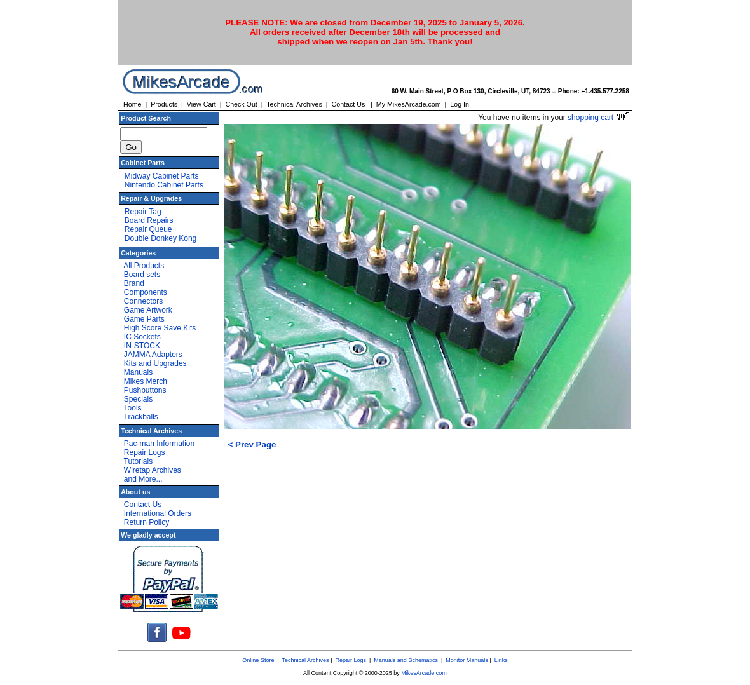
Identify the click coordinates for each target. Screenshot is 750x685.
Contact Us (348, 104)
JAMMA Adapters (153, 354)
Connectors (143, 301)
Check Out (241, 104)
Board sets (142, 274)
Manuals (138, 372)
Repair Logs (144, 452)
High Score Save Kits (160, 327)
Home (132, 104)
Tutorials (138, 461)
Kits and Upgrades (155, 363)
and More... (143, 479)
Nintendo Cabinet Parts (164, 184)
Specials (138, 399)
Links (501, 660)
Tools (133, 408)
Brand (134, 283)
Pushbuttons (145, 390)
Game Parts (144, 319)
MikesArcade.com (424, 673)
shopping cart (598, 117)
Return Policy (146, 522)
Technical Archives (294, 104)
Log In (459, 104)
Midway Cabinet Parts (162, 176)
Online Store (258, 660)
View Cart (201, 104)
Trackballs (141, 416)
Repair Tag (143, 211)
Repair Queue (148, 229)
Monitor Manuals (467, 660)
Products (164, 104)
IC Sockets (142, 336)
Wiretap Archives (152, 470)
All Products (143, 265)
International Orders (157, 513)
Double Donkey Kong (160, 238)
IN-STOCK (142, 345)
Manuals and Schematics (406, 660)
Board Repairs (149, 220)
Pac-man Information (159, 443)
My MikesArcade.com (408, 104)
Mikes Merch (145, 381)
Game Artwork (148, 310)
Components (145, 292)
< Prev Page (252, 444)
